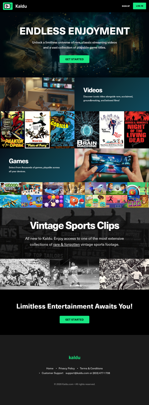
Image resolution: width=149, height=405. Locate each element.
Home (49, 368)
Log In (139, 5)
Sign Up (126, 6)
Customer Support (52, 373)
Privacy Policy (67, 368)
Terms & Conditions (91, 368)
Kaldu (15, 6)
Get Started (74, 59)
